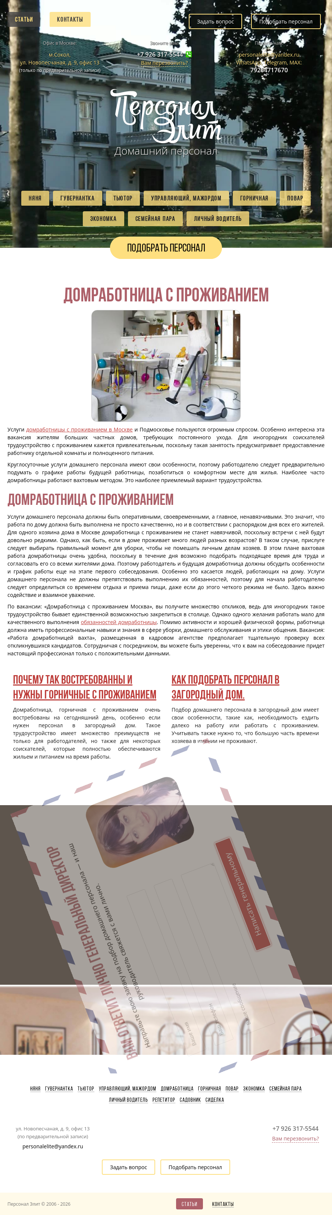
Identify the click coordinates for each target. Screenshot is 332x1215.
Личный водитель (218, 218)
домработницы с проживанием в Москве (79, 429)
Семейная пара (155, 218)
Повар (295, 198)
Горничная (254, 198)
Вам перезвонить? (164, 62)
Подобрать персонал (286, 21)
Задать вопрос (215, 21)
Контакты (70, 19)
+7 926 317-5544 (160, 54)
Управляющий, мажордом (186, 198)
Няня (35, 198)
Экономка (103, 218)
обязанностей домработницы (119, 622)
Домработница (177, 1089)
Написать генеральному (206, 852)
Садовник (190, 1100)
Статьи (24, 19)
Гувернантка (77, 198)
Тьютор (122, 198)
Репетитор (164, 1100)
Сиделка (215, 1100)
